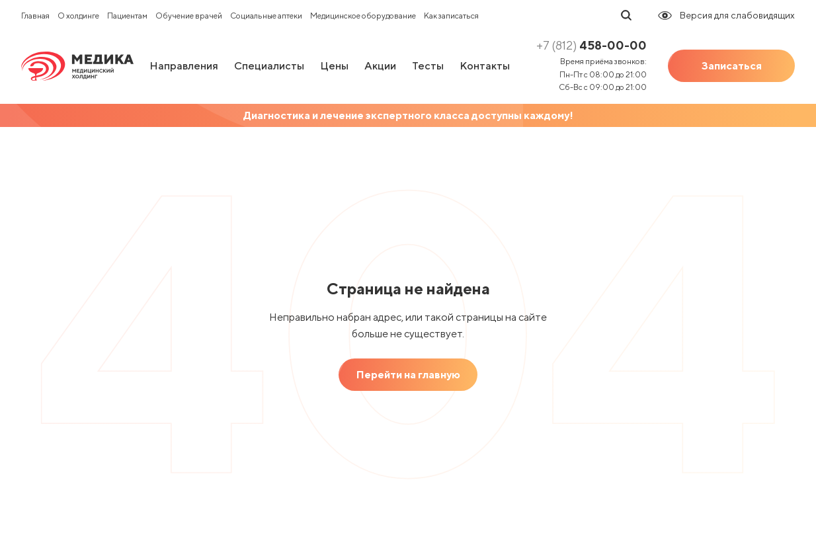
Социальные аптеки (266, 16)
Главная (35, 16)
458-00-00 (591, 45)
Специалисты (269, 66)
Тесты (428, 66)
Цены (334, 66)
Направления (183, 66)
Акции (380, 66)
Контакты (485, 66)
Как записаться (451, 16)
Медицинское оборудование (363, 16)
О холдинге (78, 16)
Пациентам (127, 16)
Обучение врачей (188, 16)
